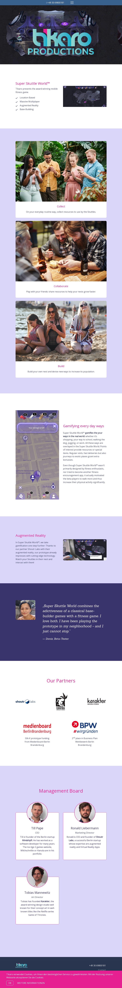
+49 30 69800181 (55, 2)
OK (9, 983)
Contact (102, 970)
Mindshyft (27, 840)
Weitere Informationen (31, 983)
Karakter (45, 901)
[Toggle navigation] (72, 2)
